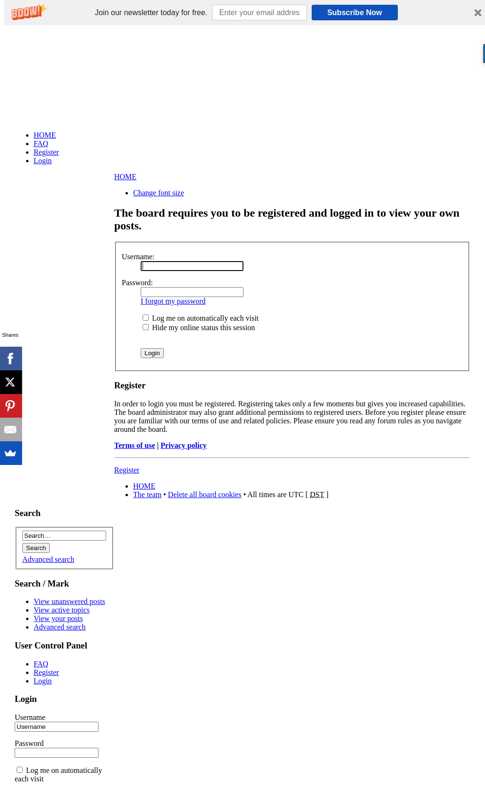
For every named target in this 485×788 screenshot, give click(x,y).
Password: (137, 283)
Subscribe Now (354, 13)
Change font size (158, 193)
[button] (151, 12)
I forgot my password (173, 301)
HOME (125, 177)
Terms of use (134, 445)
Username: (138, 257)
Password (29, 743)
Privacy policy (184, 445)
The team (147, 494)
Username (30, 717)
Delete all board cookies (205, 494)
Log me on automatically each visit (201, 318)
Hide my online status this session (199, 328)
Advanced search (48, 559)
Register (126, 470)
